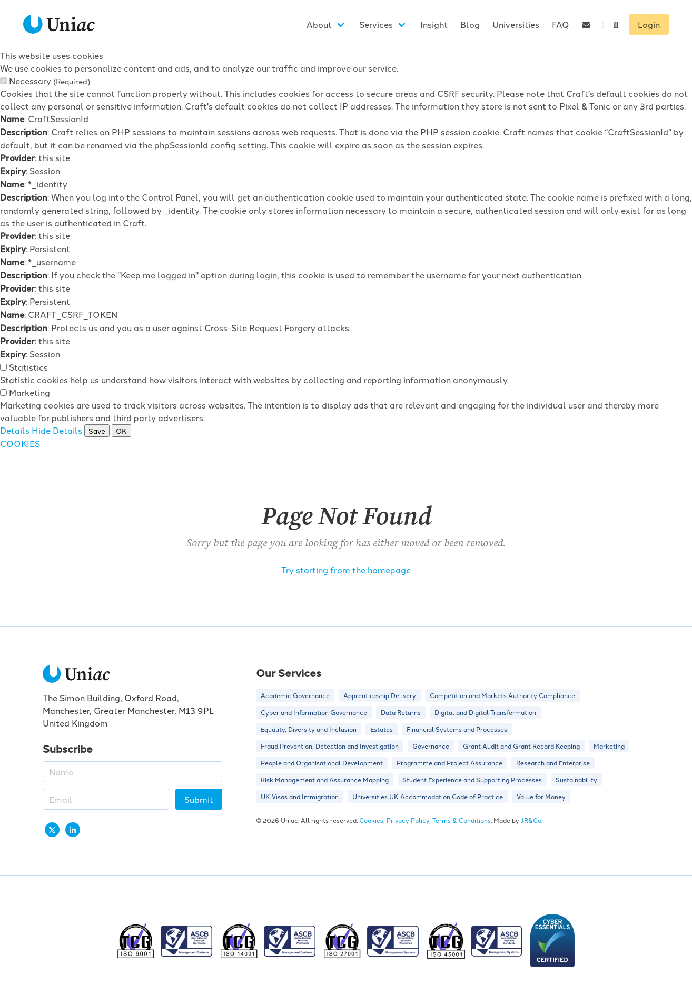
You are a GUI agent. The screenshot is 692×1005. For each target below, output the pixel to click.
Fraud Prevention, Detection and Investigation (330, 745)
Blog (470, 24)
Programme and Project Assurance (449, 762)
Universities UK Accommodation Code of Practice (427, 796)
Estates (381, 728)
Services (376, 24)
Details (14, 430)
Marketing (29, 392)
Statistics (28, 367)
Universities (515, 24)
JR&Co (531, 819)
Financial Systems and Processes (457, 728)
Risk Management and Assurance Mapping (325, 779)
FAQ (560, 24)
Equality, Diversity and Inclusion (309, 728)
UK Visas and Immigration (300, 796)
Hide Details (57, 430)
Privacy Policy (408, 819)
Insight (434, 24)
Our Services (288, 672)
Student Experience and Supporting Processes (472, 779)
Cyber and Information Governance (314, 712)
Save (96, 430)
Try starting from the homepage (346, 569)
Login (649, 24)
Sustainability (576, 779)
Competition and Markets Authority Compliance (502, 695)
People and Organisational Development (322, 762)
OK (121, 430)
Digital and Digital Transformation (485, 712)
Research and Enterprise (553, 762)
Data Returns (401, 712)
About (319, 24)
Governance (430, 745)
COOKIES (20, 443)
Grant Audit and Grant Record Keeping (521, 745)
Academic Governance (295, 695)
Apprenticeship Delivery (379, 695)
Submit (198, 799)
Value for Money (541, 796)
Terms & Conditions (461, 819)
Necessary (49, 80)
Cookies (371, 819)
